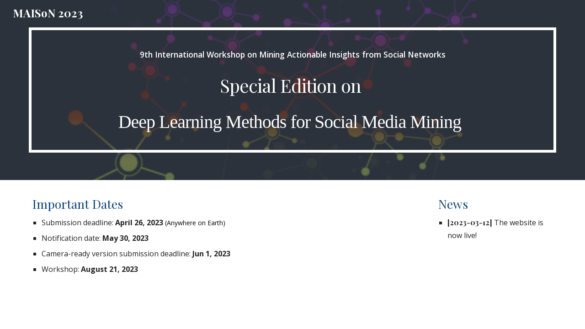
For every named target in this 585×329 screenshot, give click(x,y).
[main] (292, 90)
